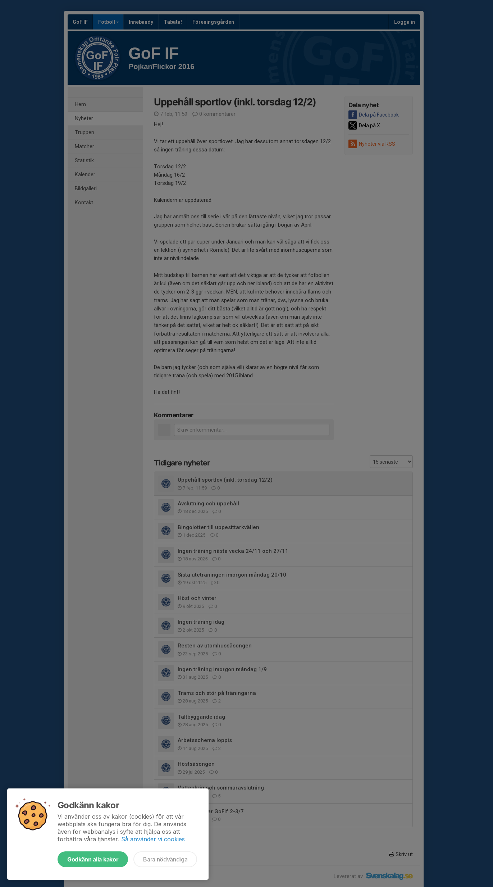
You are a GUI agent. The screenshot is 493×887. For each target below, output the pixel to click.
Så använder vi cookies (153, 839)
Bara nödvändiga (165, 859)
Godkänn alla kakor (92, 859)
